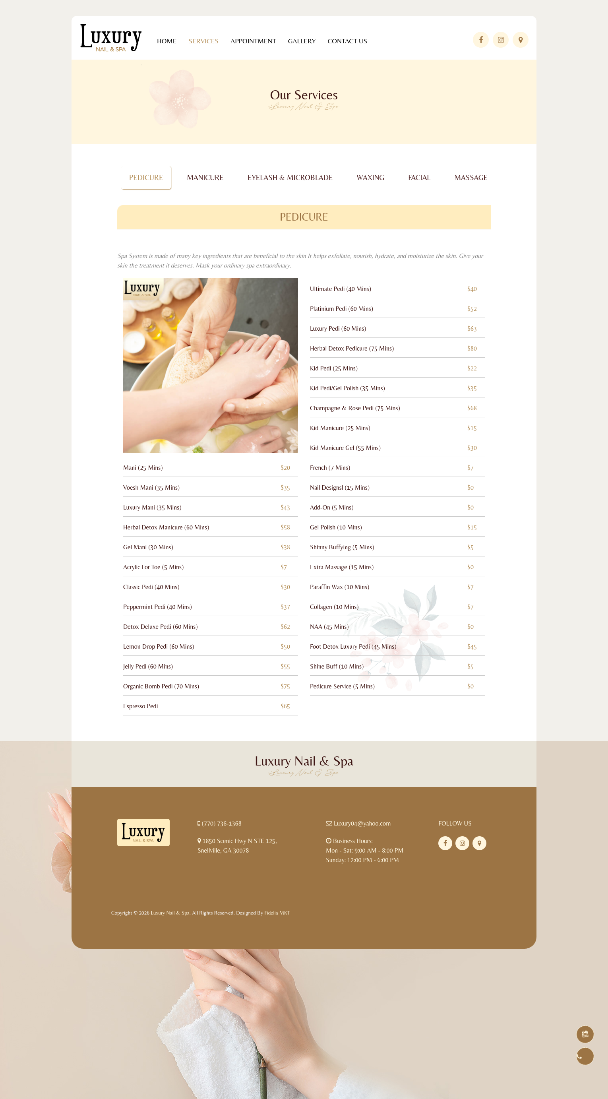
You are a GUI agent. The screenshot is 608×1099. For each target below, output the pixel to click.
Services (203, 41)
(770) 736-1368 (222, 823)
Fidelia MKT (277, 913)
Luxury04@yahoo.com (362, 823)
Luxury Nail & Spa (170, 913)
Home (166, 41)
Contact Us (347, 41)
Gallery (302, 41)
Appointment (253, 41)
